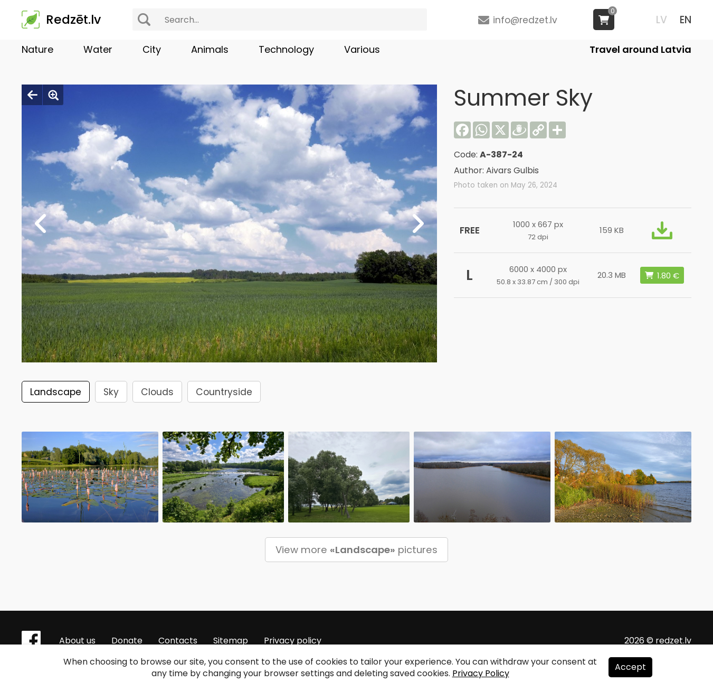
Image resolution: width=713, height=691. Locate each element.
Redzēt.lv (73, 19)
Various (362, 49)
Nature (37, 49)
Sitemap (230, 640)
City (151, 49)
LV (661, 20)
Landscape (55, 392)
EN (685, 20)
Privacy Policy (480, 673)
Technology (286, 49)
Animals (210, 49)
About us (77, 640)
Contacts (177, 640)
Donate (126, 640)
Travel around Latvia (640, 49)
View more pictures (356, 549)
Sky (111, 392)
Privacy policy (292, 640)
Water (97, 49)
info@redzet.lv (525, 20)
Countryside (224, 392)
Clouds (157, 392)
